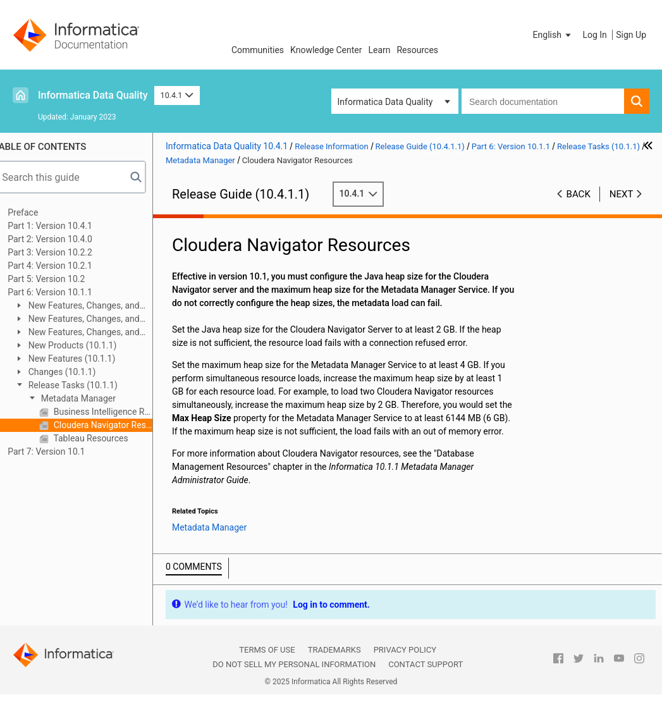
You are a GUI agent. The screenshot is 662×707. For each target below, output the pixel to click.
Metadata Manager (90, 398)
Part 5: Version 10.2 (59, 279)
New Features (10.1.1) (83, 359)
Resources (417, 50)
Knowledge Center (326, 50)
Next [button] (622, 194)
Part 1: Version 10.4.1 (63, 226)
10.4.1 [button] (177, 95)
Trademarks (334, 663)
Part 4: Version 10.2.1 (63, 266)
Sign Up (631, 35)
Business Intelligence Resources (115, 412)
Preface (36, 212)
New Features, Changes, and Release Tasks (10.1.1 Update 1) (90, 333)
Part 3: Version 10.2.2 (63, 252)
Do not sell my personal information (294, 677)
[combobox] (543, 101)
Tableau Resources (102, 438)
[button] (553, 35)
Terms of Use (267, 663)
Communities (257, 50)
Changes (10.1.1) (74, 372)
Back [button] (579, 194)
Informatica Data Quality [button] (385, 102)
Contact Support (425, 677)
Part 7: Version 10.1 (59, 451)
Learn (379, 50)
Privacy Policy (405, 663)
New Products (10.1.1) (84, 345)
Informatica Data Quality (93, 95)
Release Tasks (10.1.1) (85, 385)
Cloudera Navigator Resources (115, 425)
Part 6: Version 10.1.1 (63, 292)
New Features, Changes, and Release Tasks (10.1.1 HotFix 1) (89, 306)
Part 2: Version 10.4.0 (63, 239)
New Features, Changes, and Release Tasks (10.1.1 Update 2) (90, 320)
